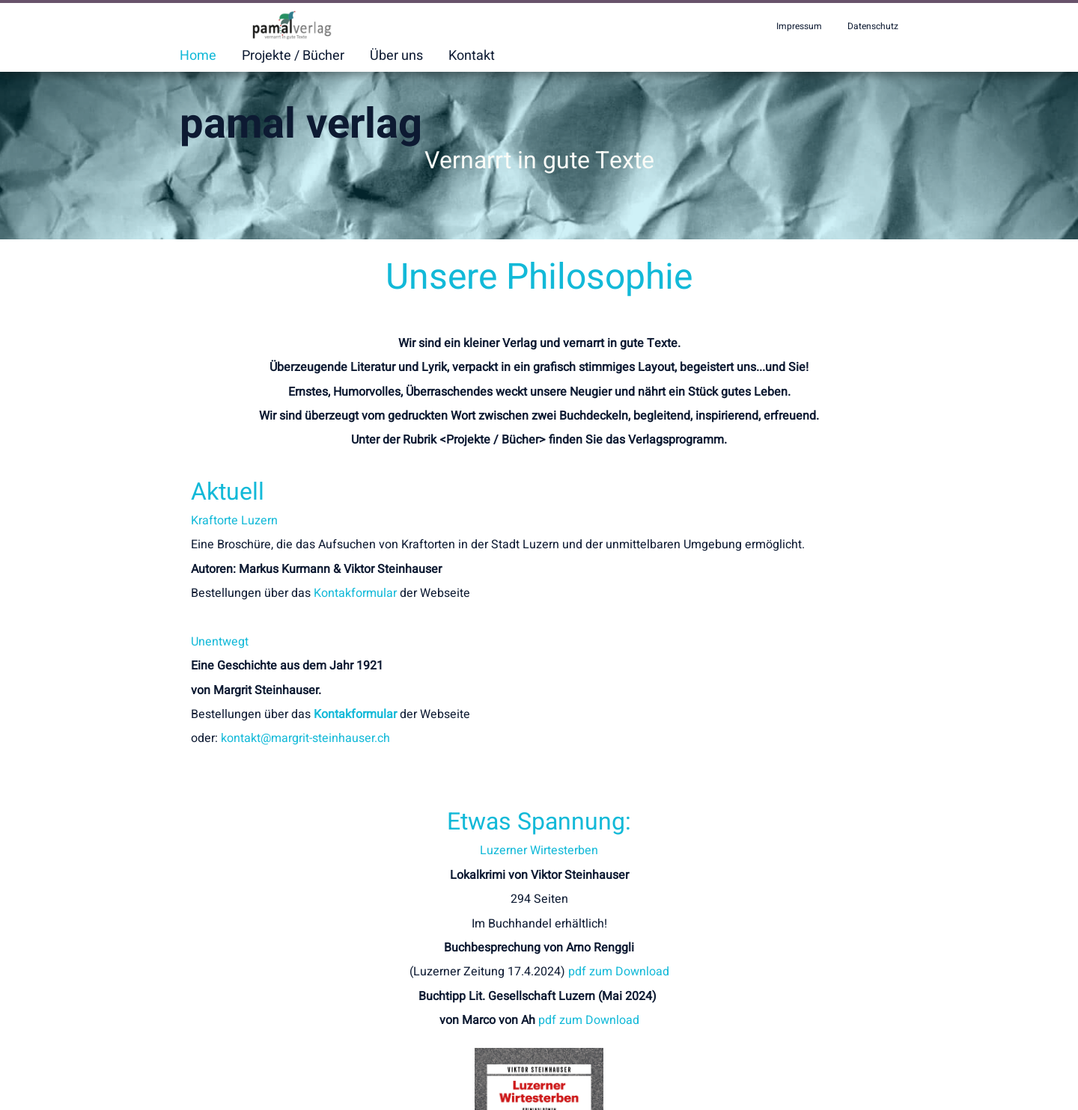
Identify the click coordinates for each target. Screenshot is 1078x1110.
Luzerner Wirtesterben (719, 528)
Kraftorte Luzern (234, 521)
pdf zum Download (798, 649)
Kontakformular (355, 610)
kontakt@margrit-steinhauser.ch (305, 755)
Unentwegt (220, 658)
